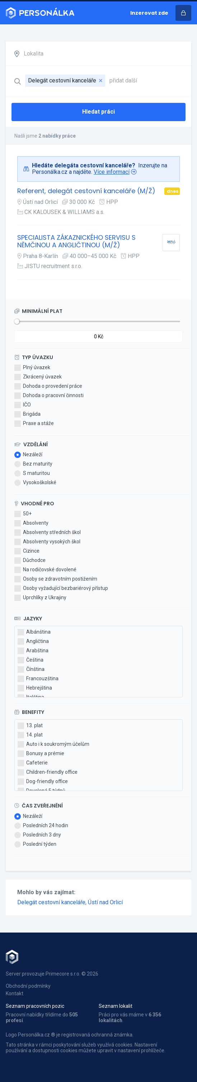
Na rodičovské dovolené (45, 570)
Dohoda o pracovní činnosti (49, 395)
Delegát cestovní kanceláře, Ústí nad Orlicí (70, 902)
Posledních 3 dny (37, 835)
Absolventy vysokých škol (47, 542)
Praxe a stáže (34, 423)
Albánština (34, 632)
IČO (22, 405)
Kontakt (14, 993)
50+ (23, 514)
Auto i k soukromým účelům (53, 744)
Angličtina (33, 641)
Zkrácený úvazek (38, 377)
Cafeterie (33, 763)
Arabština (33, 651)
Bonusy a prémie (41, 753)
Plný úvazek (32, 367)
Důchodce (30, 560)
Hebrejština (35, 688)
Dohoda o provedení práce (48, 386)
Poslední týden (35, 844)
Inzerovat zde (149, 12)
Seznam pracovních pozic (35, 1006)
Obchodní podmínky (28, 986)
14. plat (30, 735)
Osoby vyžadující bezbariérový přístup (61, 588)
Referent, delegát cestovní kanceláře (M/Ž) (86, 191)
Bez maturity (33, 464)
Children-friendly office (48, 772)
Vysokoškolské (35, 483)
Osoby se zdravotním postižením (55, 579)
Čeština (30, 660)
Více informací (112, 171)
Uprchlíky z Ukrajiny (40, 598)
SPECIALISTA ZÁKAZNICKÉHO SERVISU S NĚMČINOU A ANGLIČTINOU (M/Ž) (76, 241)
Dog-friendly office (43, 781)
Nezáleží (28, 455)
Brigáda (27, 414)
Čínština (31, 669)
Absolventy (31, 523)
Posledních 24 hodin (41, 826)
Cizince (26, 551)
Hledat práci (98, 111)
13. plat (30, 726)
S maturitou (32, 473)
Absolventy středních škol (47, 532)
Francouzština (38, 679)
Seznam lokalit (115, 1006)
